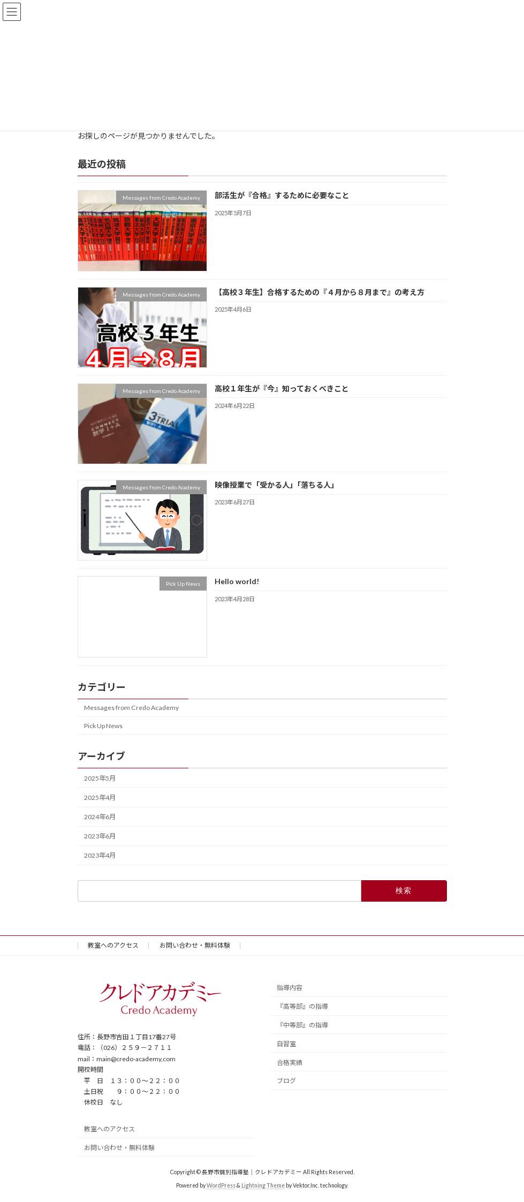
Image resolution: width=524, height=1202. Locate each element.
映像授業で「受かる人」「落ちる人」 (276, 484)
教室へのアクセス (113, 945)
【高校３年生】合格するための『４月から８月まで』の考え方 (319, 291)
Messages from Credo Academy (131, 708)
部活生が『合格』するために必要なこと (281, 195)
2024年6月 (100, 817)
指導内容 (289, 988)
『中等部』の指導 (302, 1025)
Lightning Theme (263, 1185)
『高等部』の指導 (302, 1006)
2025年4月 (100, 797)
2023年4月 (100, 855)
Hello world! (236, 581)
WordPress (221, 1185)
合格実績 (289, 1063)
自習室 (286, 1044)
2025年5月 (100, 778)
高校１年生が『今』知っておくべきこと (281, 388)
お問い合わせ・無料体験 (195, 945)
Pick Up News (103, 725)
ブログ (286, 1081)
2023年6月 (100, 836)
